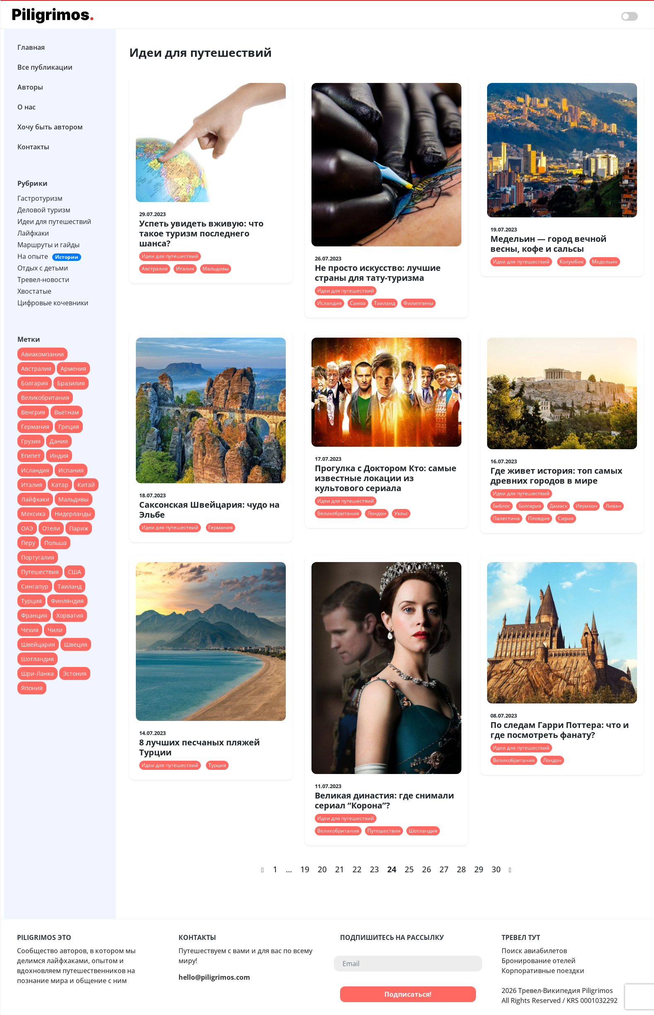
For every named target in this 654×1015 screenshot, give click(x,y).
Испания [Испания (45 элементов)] (71, 470)
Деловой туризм (43, 209)
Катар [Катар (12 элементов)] (59, 485)
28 (461, 869)
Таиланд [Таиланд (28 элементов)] (70, 586)
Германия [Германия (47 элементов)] (35, 427)
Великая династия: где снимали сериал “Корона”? (384, 800)
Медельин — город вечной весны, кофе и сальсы (548, 243)
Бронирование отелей (539, 960)
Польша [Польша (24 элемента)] (55, 543)
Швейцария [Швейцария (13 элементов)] (38, 644)
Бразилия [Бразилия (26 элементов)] (71, 383)
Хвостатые (34, 291)
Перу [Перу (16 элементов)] (28, 543)
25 (409, 869)
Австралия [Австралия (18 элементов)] (36, 368)
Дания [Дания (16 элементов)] (59, 441)
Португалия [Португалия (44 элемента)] (37, 557)
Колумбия (572, 261)
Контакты (33, 146)
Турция (217, 765)
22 (357, 869)
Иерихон (586, 505)
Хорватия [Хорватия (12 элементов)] (69, 615)
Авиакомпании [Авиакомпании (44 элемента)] (42, 354)
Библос (501, 505)
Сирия (566, 518)
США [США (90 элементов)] (74, 572)
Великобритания (338, 513)
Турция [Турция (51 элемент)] (31, 601)
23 (374, 869)
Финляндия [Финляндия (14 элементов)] (67, 601)
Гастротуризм (40, 198)
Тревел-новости (43, 279)
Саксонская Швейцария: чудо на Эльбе (209, 509)
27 (444, 869)
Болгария (530, 505)
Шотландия (423, 830)
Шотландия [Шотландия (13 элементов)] (37, 659)
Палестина (506, 518)
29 (478, 869)
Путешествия (384, 830)
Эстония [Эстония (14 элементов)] (75, 673)
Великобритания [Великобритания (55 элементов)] (45, 398)
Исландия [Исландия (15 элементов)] (35, 470)
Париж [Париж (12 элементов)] (78, 528)
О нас (26, 107)
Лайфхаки (33, 233)
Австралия (155, 268)
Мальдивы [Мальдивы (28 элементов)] (73, 499)
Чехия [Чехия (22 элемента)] (30, 630)
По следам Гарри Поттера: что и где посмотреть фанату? (559, 729)
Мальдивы (216, 268)
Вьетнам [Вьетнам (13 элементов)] (66, 412)
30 (496, 869)
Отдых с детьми (42, 268)
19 (304, 869)
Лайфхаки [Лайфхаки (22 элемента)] (35, 499)
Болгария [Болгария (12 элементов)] (34, 383)
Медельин (605, 261)
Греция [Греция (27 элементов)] (68, 427)
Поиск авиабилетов (534, 950)
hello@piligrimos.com (214, 977)
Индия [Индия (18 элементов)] (59, 456)
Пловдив (539, 518)
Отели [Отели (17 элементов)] (51, 528)
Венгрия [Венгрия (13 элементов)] (33, 412)
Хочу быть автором (50, 126)
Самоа (358, 303)
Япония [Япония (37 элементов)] (32, 688)
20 (322, 869)
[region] (60, 470)
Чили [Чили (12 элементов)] (55, 630)
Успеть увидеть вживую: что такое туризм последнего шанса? (201, 233)
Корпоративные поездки (543, 970)
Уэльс (401, 513)
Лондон (376, 513)
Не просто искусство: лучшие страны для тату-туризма (378, 272)
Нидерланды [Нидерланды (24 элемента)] (73, 514)
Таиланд (384, 303)
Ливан (613, 505)
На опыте (49, 256)
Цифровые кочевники (52, 302)
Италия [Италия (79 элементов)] (31, 485)
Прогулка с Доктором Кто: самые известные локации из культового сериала (385, 478)
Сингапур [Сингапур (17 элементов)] (34, 586)
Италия (185, 268)
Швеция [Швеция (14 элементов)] (75, 644)
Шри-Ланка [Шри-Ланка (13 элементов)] (37, 673)
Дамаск (558, 505)
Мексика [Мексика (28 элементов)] (33, 514)
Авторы (30, 87)
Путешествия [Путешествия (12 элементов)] (40, 572)
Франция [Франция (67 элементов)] (34, 615)
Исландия (329, 303)
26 (426, 869)
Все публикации (44, 67)
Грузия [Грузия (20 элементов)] (31, 441)
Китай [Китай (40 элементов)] (86, 485)
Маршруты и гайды (48, 244)
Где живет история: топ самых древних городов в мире (556, 475)
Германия (220, 527)
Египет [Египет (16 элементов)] (31, 456)
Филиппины (418, 303)
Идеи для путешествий (54, 221)
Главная (31, 47)
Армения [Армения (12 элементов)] (73, 368)
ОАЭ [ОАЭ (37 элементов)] (27, 528)
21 (339, 869)
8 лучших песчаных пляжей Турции (199, 747)
